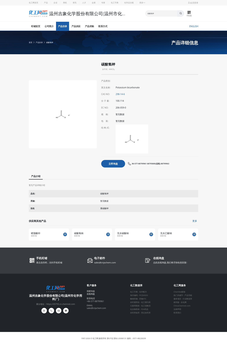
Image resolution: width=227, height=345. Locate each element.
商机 (65, 2)
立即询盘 (113, 163)
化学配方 (143, 292)
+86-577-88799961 (95, 301)
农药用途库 (135, 313)
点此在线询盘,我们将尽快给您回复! (170, 262)
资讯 (74, 2)
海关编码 (134, 295)
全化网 (183, 302)
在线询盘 (158, 258)
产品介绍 (35, 176)
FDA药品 (144, 309)
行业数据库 (187, 299)
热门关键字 (178, 295)
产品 (46, 2)
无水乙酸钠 (166, 233)
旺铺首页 (35, 26)
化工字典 (114, 2)
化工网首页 (33, 2)
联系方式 (102, 26)
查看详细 (34, 236)
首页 (30, 42)
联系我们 (177, 313)
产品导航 (188, 295)
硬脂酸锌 (35, 233)
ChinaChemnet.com (182, 306)
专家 (103, 2)
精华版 (176, 302)
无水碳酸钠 (123, 233)
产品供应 (76, 26)
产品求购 (89, 26)
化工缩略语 (146, 306)
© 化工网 (94, 338)
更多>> (142, 2)
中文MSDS (143, 295)
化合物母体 (135, 309)
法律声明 (177, 309)
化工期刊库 (146, 302)
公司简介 (49, 26)
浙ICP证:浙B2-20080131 (117, 338)
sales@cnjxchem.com (105, 262)
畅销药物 (134, 299)
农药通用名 (135, 302)
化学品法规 (129, 2)
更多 (194, 220)
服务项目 (177, 299)
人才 (84, 2)
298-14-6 (120, 94)
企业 (55, 2)
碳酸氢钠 (78, 233)
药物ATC (142, 299)
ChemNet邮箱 (179, 292)
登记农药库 (146, 313)
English (193, 26)
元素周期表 (135, 306)
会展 (94, 2)
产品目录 (62, 26)
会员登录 (193, 2)
